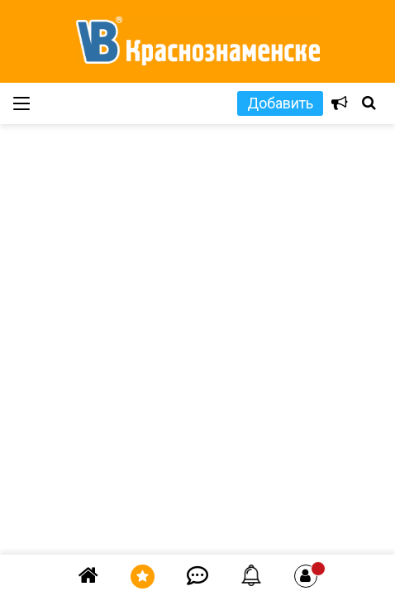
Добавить (280, 103)
